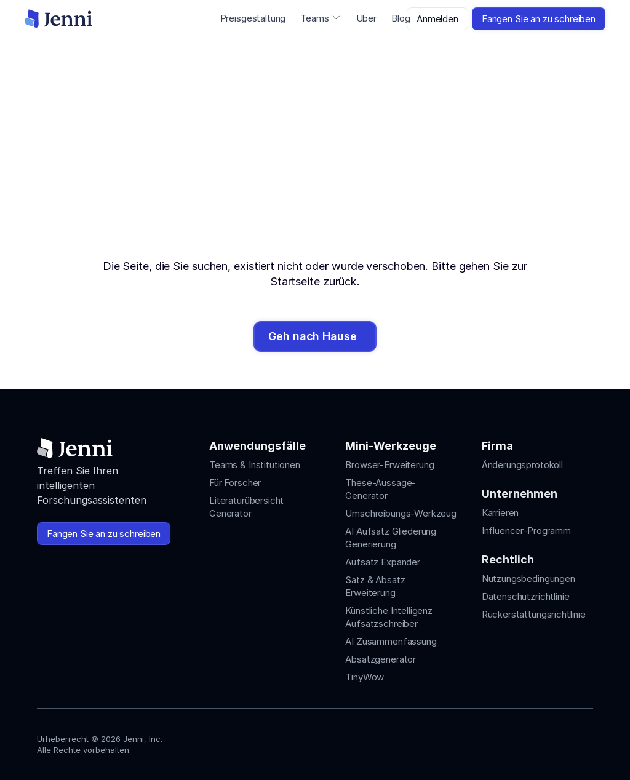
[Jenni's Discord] (585, 741)
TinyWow (364, 677)
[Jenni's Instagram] (497, 741)
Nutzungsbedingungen (528, 578)
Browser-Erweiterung (389, 465)
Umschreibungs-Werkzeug (401, 513)
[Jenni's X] (563, 741)
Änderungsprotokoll (522, 465)
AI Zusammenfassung (390, 641)
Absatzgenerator (380, 659)
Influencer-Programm (526, 530)
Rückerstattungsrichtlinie (534, 614)
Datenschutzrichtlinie (526, 596)
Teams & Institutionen (254, 465)
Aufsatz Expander (382, 562)
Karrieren (500, 513)
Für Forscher (235, 482)
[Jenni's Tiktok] (541, 741)
